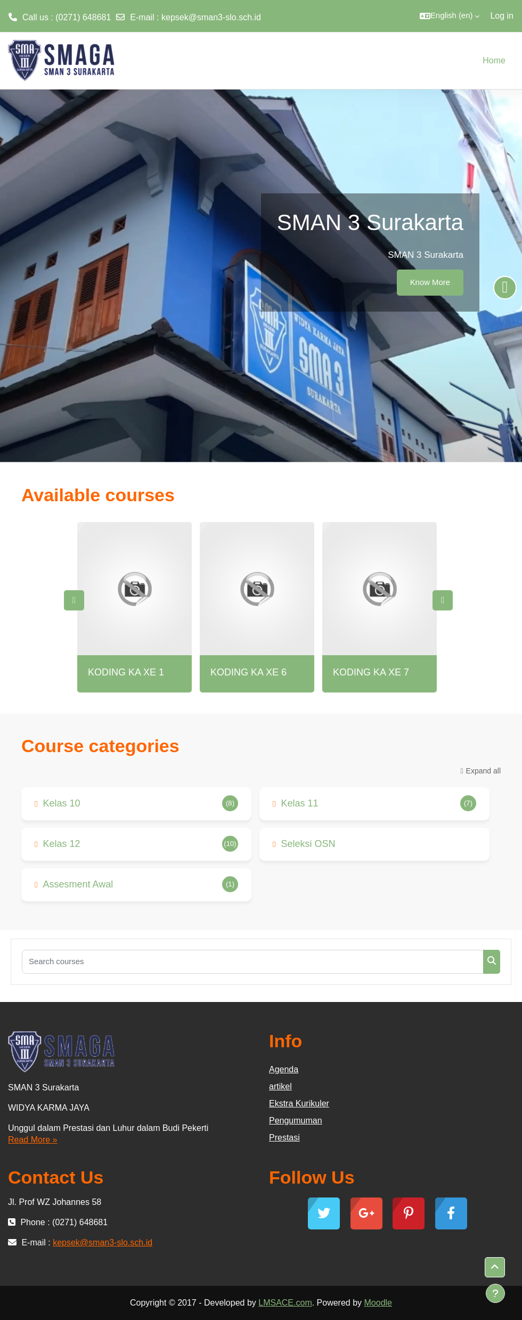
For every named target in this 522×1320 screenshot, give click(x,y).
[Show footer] (495, 1293)
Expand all (483, 771)
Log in (501, 15)
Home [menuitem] (494, 60)
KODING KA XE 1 (126, 672)
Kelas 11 (299, 803)
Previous (74, 600)
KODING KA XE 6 (248, 672)
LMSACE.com (285, 1302)
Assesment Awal (78, 884)
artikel (280, 1086)
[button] (449, 16)
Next (443, 600)
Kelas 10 (61, 803)
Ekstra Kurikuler (299, 1103)
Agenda (283, 1069)
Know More (430, 282)
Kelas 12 (61, 843)
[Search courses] (253, 962)
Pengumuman (295, 1120)
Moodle (378, 1302)
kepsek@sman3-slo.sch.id (211, 17)
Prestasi (284, 1137)
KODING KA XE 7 (371, 672)
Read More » (33, 1139)
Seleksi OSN (308, 843)
